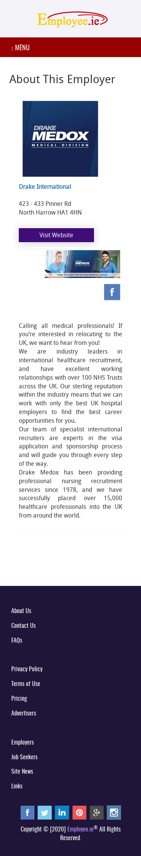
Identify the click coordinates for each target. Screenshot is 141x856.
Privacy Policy (26, 669)
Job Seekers (24, 757)
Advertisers (23, 714)
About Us (21, 611)
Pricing (19, 699)
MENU (21, 48)
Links (17, 786)
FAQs (16, 641)
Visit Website (56, 235)
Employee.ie (80, 830)
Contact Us (23, 626)
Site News (22, 772)
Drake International (45, 186)
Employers (22, 743)
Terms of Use (25, 684)
